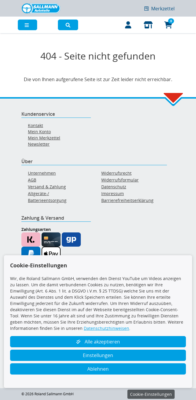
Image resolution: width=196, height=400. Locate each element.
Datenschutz (113, 186)
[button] (68, 25)
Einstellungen (98, 355)
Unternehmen (42, 173)
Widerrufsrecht (116, 173)
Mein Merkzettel (44, 138)
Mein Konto (39, 131)
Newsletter (39, 144)
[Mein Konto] (128, 25)
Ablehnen (98, 369)
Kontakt (35, 125)
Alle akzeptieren (98, 341)
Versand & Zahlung (47, 186)
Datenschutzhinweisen (106, 328)
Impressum (112, 193)
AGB (32, 180)
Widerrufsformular (120, 180)
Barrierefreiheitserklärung (127, 200)
